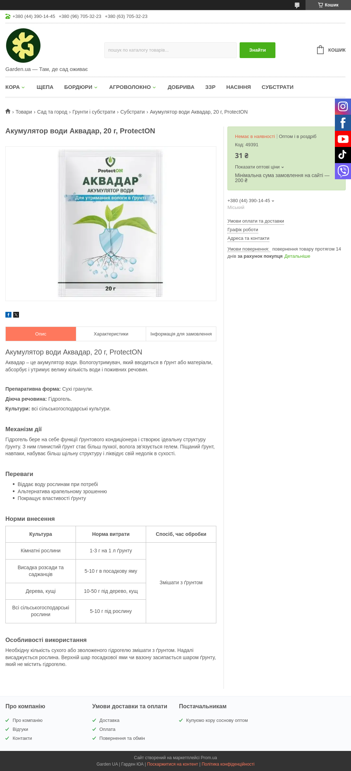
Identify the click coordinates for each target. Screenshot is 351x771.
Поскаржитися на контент (172, 764)
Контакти (22, 738)
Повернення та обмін (122, 738)
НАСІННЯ (238, 87)
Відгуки (20, 729)
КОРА (12, 87)
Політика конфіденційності (228, 764)
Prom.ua (209, 757)
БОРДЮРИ (78, 87)
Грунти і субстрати (93, 112)
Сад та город (52, 112)
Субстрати (132, 112)
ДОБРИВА (181, 87)
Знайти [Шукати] (257, 50)
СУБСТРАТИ (278, 87)
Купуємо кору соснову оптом (217, 720)
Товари (23, 112)
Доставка (110, 720)
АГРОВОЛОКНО (130, 87)
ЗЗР (210, 87)
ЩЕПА (45, 87)
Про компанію (28, 720)
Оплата (108, 729)
